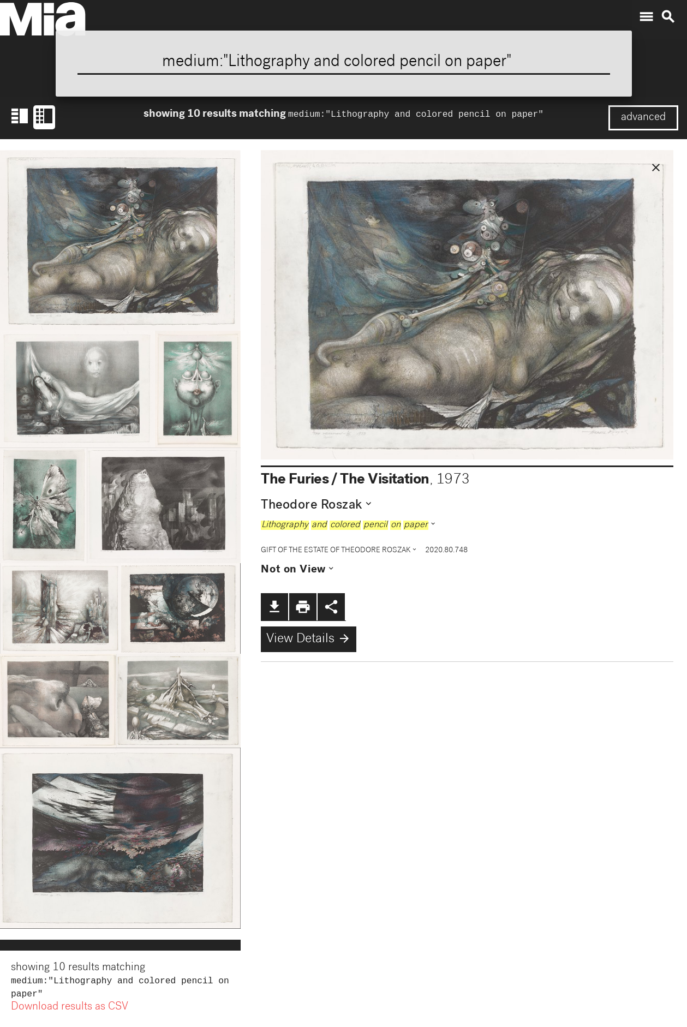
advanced (643, 117)
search (668, 17)
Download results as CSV (69, 1009)
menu (646, 17)
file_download (274, 607)
